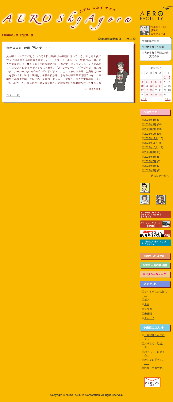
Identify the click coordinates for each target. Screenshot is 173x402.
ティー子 (149, 318)
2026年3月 (150, 124)
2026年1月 (150, 133)
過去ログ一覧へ (160, 175)
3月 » (167, 99)
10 (142, 86)
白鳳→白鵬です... (154, 368)
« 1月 (144, 99)
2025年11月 (151, 142)
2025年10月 (151, 147)
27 (155, 94)
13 (155, 86)
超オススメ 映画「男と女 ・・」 (30, 48)
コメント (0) (13, 95)
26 (151, 94)
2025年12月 (151, 138)
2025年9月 (150, 152)
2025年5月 (150, 170)
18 (147, 90)
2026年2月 (150, 129)
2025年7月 (150, 161)
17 (142, 90)
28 (160, 94)
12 (151, 86)
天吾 (146, 304)
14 (160, 86)
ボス (129, 39)
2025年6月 (150, 165)
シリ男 (148, 308)
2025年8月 (150, 156)
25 (147, 94)
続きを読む (95, 89)
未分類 (148, 313)
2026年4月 (150, 119)
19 (151, 90)
